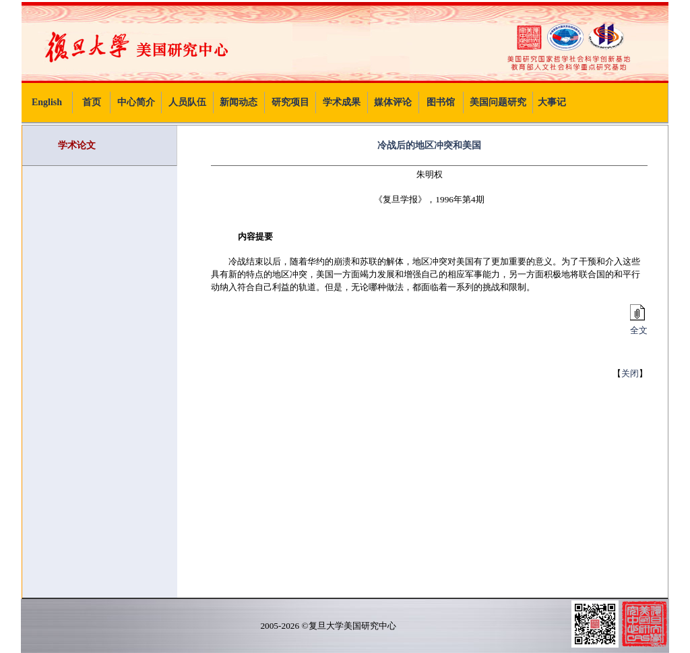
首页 (91, 102)
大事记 (552, 102)
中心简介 (136, 102)
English (47, 102)
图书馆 (441, 102)
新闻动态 (238, 102)
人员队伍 (187, 102)
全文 (637, 325)
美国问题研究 (498, 102)
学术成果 (341, 102)
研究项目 (290, 102)
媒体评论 (393, 102)
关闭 (630, 373)
